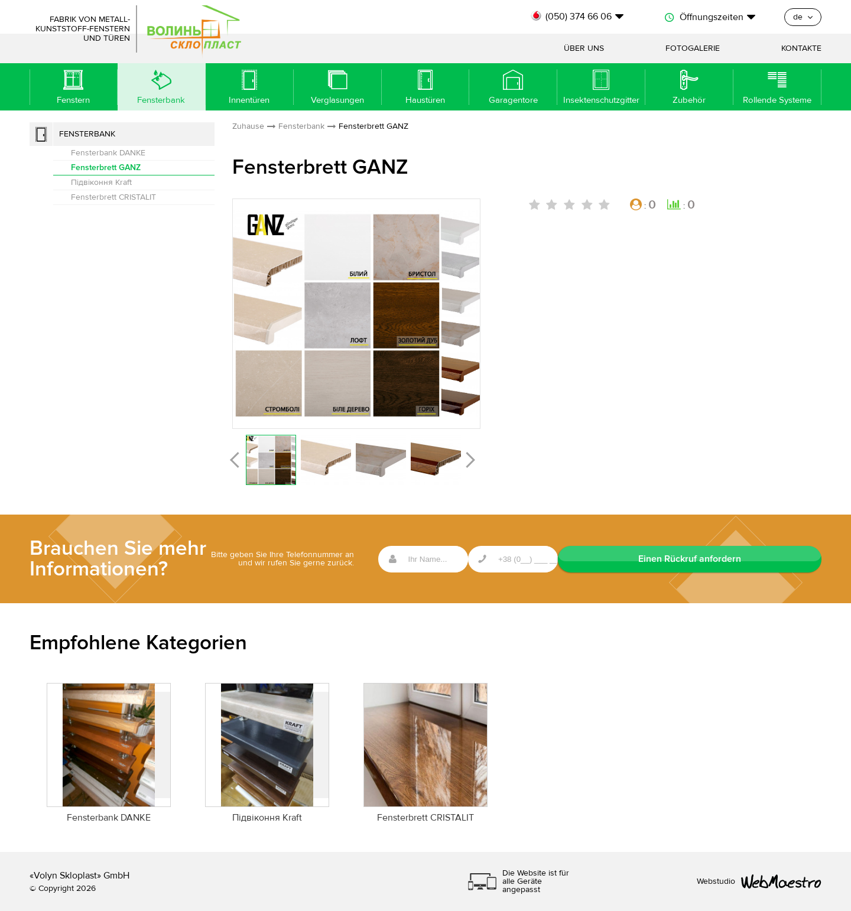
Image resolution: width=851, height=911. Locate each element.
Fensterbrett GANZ (106, 167)
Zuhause (248, 126)
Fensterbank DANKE (108, 153)
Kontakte (801, 48)
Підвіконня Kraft (101, 182)
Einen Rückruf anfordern (762, 559)
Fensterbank (87, 134)
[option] (356, 313)
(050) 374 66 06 (578, 16)
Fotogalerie (692, 48)
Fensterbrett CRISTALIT (113, 197)
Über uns (584, 48)
